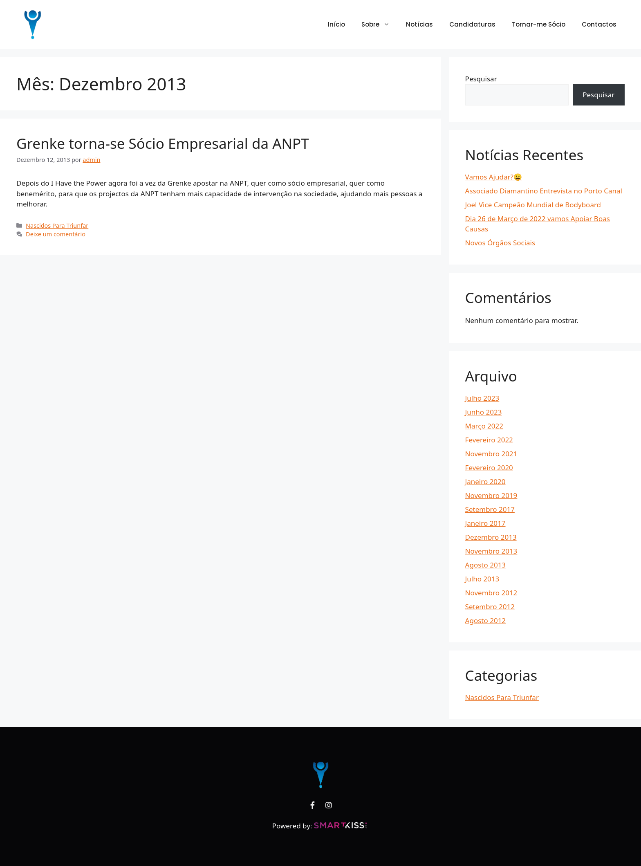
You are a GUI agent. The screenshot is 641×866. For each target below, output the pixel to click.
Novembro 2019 (491, 495)
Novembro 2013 (491, 551)
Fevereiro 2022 (489, 439)
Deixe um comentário (55, 234)
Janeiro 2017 (485, 523)
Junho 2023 (483, 412)
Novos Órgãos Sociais (500, 242)
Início (336, 24)
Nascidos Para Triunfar (57, 225)
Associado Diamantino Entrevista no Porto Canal (543, 190)
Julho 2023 (482, 398)
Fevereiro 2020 (489, 467)
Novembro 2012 (491, 592)
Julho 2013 (482, 578)
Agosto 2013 (485, 565)
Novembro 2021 (491, 453)
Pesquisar (481, 78)
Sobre (379, 24)
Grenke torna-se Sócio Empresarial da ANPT (162, 143)
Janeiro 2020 (485, 481)
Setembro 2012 (490, 606)
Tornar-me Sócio (538, 24)
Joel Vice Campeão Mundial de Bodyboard (533, 204)
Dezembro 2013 (491, 537)
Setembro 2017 (490, 509)
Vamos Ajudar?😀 (493, 177)
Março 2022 (484, 426)
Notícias (419, 24)
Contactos (599, 24)
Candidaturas (472, 24)
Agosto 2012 (485, 620)
